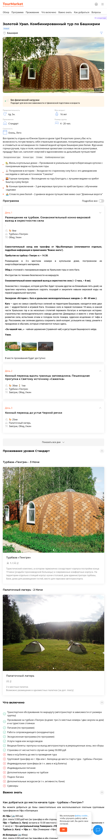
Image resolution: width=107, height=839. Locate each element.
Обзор (6, 12)
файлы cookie (81, 816)
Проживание (32, 12)
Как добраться (81, 12)
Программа (17, 12)
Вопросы (96, 12)
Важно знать (65, 12)
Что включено (48, 12)
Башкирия (10, 33)
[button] (53, 550)
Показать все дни (53, 442)
